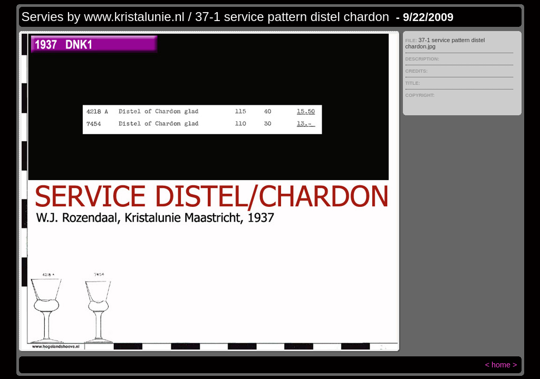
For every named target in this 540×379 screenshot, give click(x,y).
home (500, 365)
